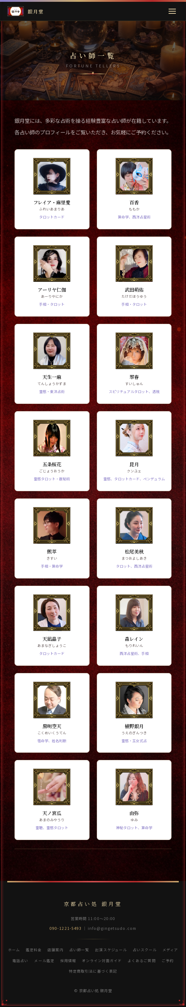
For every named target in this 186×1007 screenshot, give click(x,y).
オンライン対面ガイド (102, 960)
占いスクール (145, 949)
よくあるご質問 (142, 960)
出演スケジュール (111, 949)
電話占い (20, 960)
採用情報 (68, 960)
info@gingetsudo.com (112, 928)
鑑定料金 (34, 949)
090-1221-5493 (66, 928)
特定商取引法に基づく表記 (93, 971)
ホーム (14, 949)
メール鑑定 (44, 960)
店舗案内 (55, 949)
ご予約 (168, 960)
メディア (170, 949)
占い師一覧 (79, 949)
